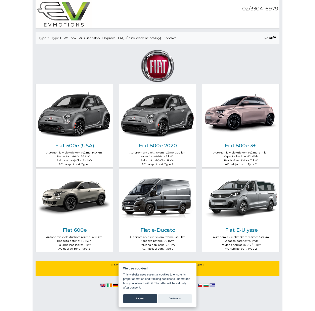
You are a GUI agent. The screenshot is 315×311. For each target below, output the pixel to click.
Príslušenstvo (89, 38)
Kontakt (170, 38)
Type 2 (44, 38)
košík (270, 38)
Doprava (109, 38)
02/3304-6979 (260, 8)
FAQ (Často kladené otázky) (139, 38)
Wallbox (69, 38)
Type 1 (56, 38)
